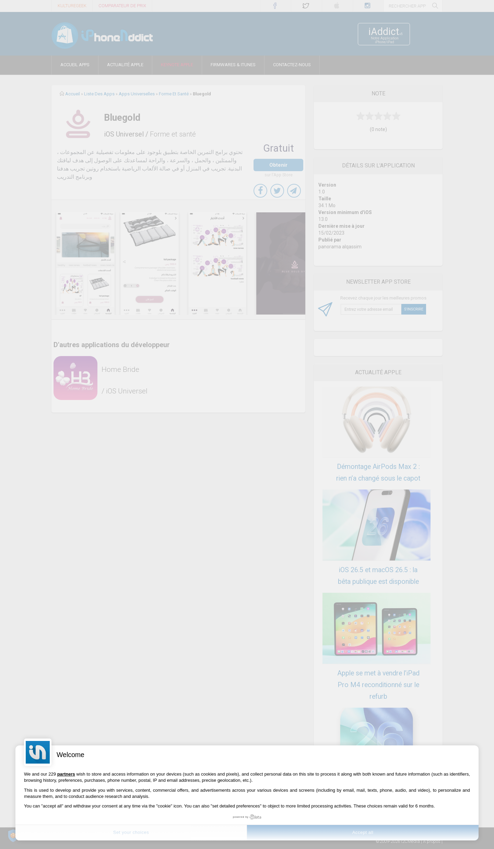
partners (66, 774)
